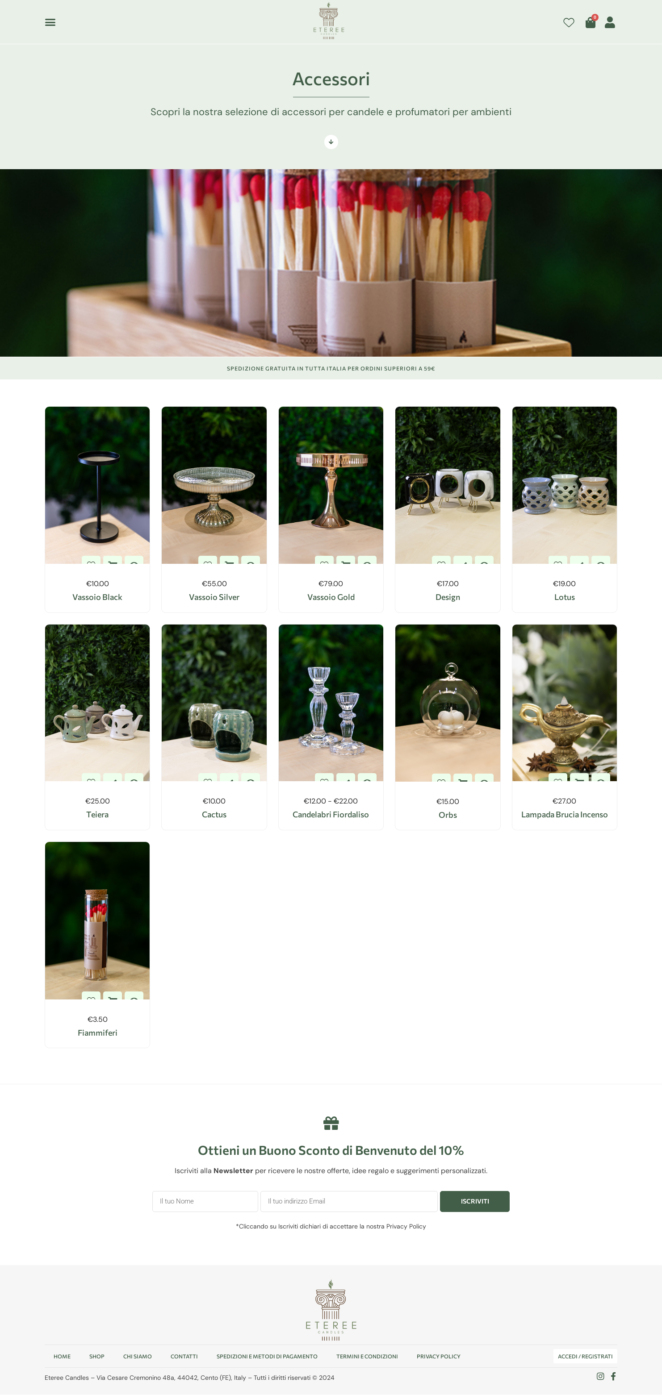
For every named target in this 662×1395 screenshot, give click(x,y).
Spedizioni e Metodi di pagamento (267, 1356)
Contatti (184, 1356)
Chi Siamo (137, 1356)
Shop (97, 1356)
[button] (50, 21)
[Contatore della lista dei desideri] (568, 22)
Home (62, 1356)
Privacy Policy (406, 1226)
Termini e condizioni (367, 1356)
